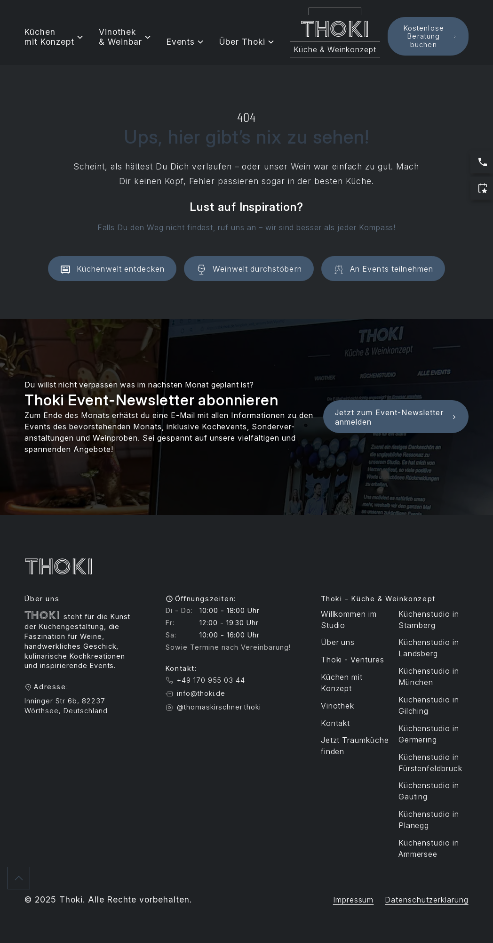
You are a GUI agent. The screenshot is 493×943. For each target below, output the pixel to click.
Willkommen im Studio (349, 619)
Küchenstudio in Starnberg (428, 619)
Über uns (338, 642)
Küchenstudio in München (428, 676)
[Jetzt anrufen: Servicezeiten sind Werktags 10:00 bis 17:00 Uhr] (481, 162)
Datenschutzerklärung (426, 899)
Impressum (353, 899)
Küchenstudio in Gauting (428, 791)
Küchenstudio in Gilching (428, 705)
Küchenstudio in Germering (428, 734)
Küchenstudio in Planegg (428, 819)
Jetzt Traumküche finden (355, 745)
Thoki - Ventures (352, 659)
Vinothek (338, 705)
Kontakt (335, 723)
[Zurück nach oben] (19, 878)
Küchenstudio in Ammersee (428, 848)
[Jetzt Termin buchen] (481, 188)
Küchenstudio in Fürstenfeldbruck (430, 762)
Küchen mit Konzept (342, 682)
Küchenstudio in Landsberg (428, 647)
